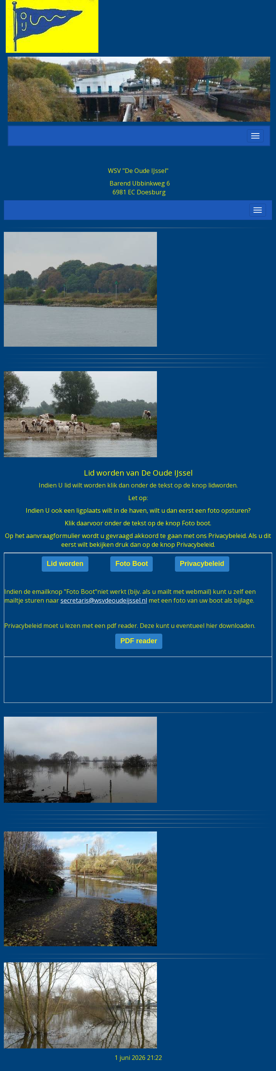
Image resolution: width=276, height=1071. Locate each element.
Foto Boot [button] (131, 563)
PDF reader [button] (138, 641)
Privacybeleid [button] (202, 563)
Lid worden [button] (65, 563)
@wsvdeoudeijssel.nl (103, 600)
